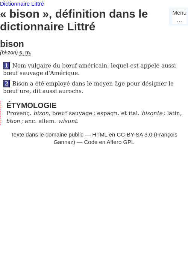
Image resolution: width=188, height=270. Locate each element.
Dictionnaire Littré (22, 3)
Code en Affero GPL (109, 142)
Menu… (179, 16)
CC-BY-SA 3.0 (134, 134)
